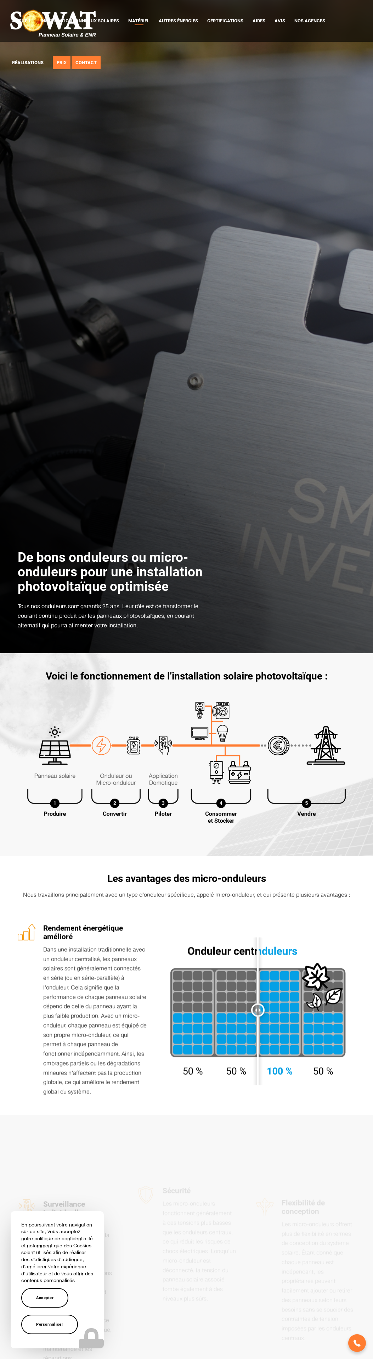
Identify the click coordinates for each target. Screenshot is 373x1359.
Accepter (44, 1298)
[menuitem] (21, 21)
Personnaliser (49, 1324)
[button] (357, 1343)
